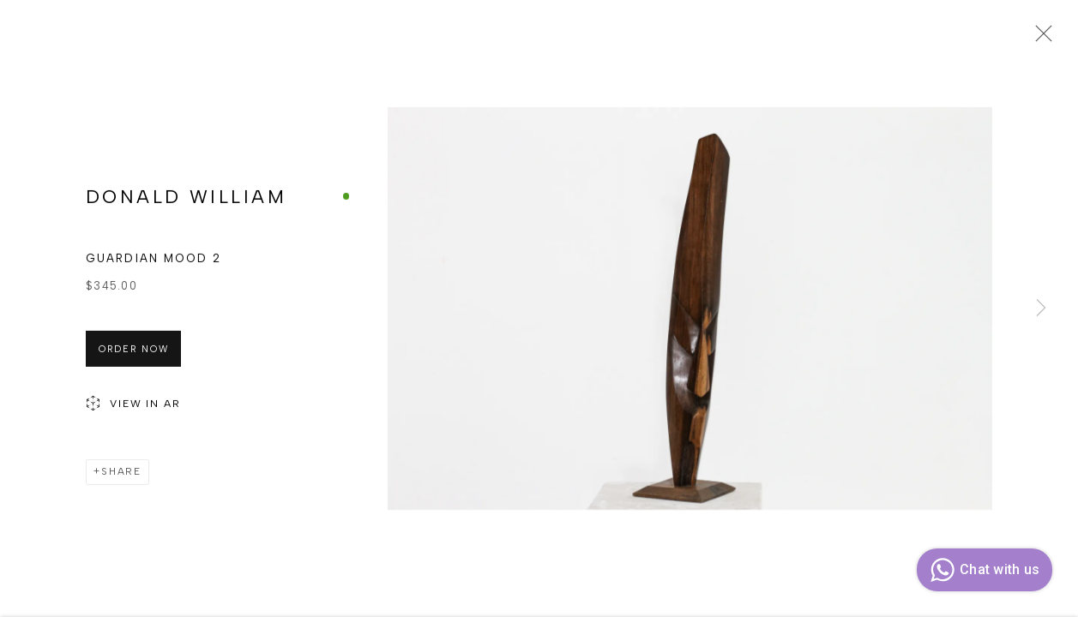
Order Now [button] (133, 352)
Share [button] (121, 475)
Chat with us (982, 570)
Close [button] (1039, 38)
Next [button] (1041, 308)
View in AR (133, 408)
